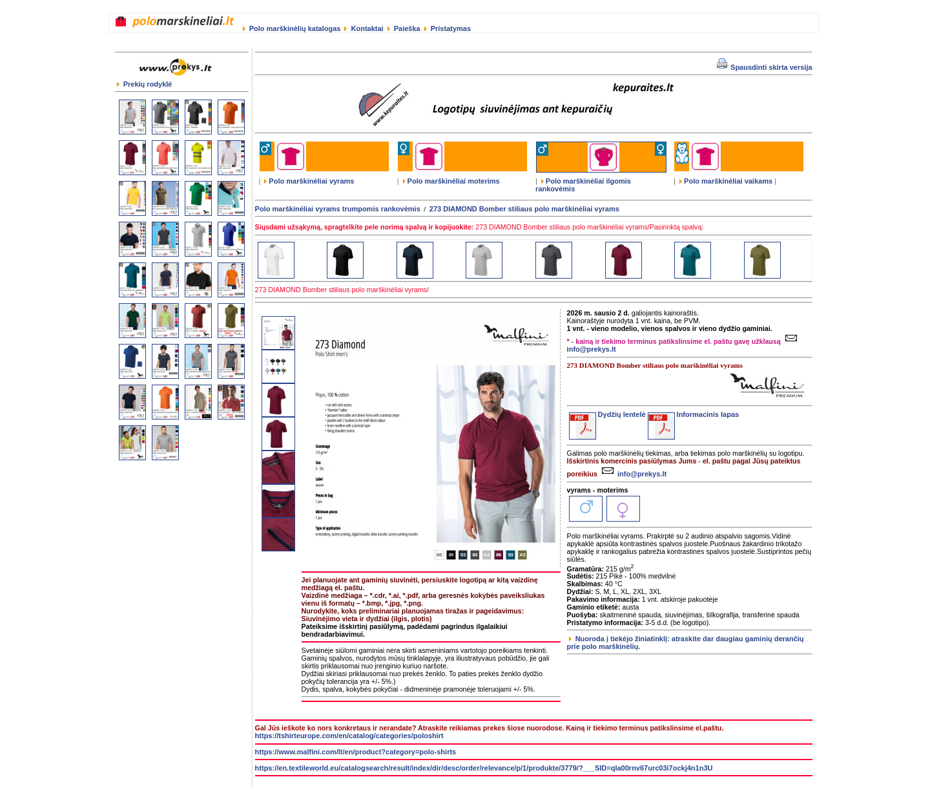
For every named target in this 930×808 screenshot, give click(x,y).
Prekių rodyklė (144, 84)
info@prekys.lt (632, 474)
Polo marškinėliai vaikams (725, 181)
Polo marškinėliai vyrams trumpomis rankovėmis (337, 209)
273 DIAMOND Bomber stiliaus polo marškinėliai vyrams (524, 209)
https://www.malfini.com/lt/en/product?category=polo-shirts (356, 752)
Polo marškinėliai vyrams (309, 181)
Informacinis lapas (693, 414)
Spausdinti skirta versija (764, 67)
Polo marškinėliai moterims (451, 181)
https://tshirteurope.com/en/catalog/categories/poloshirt (349, 735)
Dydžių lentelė (607, 414)
